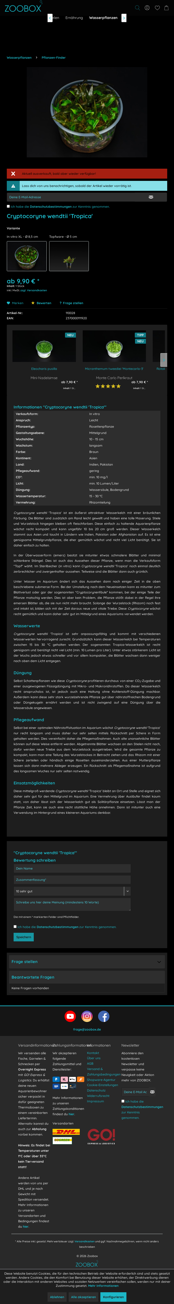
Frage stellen (73, 303)
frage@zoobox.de (87, 1029)
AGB (90, 1063)
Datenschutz (96, 1090)
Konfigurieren (113, 1297)
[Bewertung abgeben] (72, 891)
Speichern (23, 937)
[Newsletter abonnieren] (152, 1091)
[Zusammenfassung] (72, 879)
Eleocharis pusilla (44, 369)
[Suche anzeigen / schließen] (137, 7)
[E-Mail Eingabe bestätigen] (151, 197)
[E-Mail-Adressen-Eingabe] (71, 197)
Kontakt (93, 1053)
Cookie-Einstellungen (102, 1085)
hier (26, 1227)
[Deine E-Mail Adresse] (135, 1091)
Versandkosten (84, 1241)
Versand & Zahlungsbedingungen (103, 1071)
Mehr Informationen (103, 1286)
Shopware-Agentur (101, 1080)
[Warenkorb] (167, 7)
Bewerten (41, 303)
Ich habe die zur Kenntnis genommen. (60, 207)
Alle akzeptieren (83, 1297)
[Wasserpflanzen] (103, 18)
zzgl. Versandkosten (33, 290)
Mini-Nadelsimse (44, 378)
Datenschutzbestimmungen (51, 207)
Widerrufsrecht (98, 1096)
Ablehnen (57, 1297)
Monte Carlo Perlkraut (114, 378)
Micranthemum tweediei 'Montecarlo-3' (114, 369)
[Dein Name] (72, 868)
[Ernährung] (74, 18)
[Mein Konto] (147, 7)
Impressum (95, 1101)
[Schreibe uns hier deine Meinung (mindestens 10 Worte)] (72, 904)
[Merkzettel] (157, 7)
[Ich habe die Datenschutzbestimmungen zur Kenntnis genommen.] (8, 206)
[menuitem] (112, 7)
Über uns (94, 1058)
